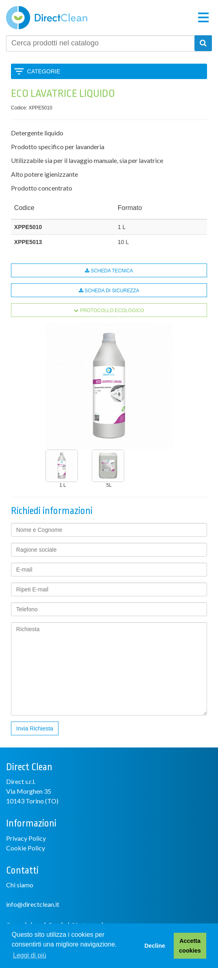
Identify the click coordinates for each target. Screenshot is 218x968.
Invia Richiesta (34, 728)
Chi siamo (19, 885)
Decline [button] (155, 945)
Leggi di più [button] (29, 955)
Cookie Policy (25, 848)
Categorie (43, 71)
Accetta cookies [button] (190, 946)
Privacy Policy (26, 838)
